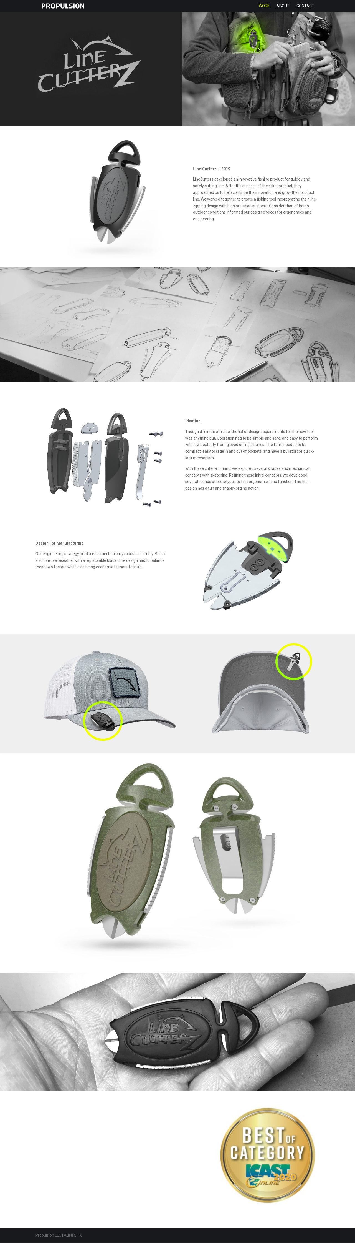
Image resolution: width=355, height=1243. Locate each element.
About (283, 6)
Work (264, 6)
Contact (305, 6)
